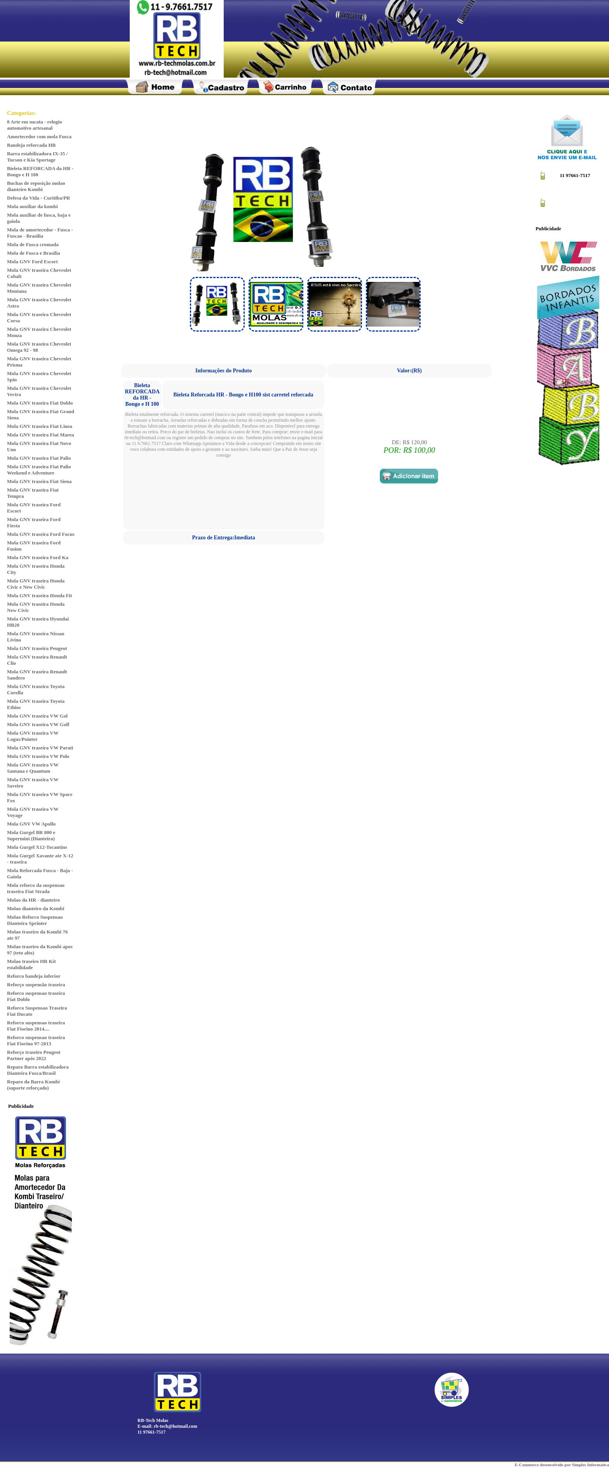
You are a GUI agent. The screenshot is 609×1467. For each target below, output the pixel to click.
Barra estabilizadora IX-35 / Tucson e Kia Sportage (37, 157)
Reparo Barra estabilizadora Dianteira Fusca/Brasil (38, 1070)
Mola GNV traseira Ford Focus (41, 534)
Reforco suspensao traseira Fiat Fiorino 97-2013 (36, 1040)
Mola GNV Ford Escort (32, 261)
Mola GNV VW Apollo (31, 824)
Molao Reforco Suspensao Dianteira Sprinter (35, 920)
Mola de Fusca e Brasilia (33, 253)
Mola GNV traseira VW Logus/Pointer (33, 736)
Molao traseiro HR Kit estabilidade (31, 964)
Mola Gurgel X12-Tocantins (37, 847)
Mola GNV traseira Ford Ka (37, 557)
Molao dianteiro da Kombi (35, 908)
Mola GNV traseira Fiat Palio (39, 458)
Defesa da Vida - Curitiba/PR (38, 198)
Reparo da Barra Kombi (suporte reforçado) (33, 1085)
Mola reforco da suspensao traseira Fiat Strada (35, 888)
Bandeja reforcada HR (31, 145)
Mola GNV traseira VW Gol (37, 716)
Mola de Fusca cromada (33, 244)
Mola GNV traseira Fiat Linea (39, 426)
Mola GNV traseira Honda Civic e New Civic (35, 584)
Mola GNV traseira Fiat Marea (40, 435)
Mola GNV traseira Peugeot (37, 648)
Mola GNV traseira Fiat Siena (39, 481)
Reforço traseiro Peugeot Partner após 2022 (34, 1055)
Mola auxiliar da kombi (32, 206)
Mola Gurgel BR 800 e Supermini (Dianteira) (31, 835)
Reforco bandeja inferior (34, 976)
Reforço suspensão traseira (36, 984)
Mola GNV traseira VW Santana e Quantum (33, 768)
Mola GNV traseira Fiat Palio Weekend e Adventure (39, 470)
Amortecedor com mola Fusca (39, 136)
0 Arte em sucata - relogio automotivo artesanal (34, 125)
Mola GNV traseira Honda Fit (39, 595)
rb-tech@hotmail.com (175, 1426)
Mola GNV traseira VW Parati (40, 748)
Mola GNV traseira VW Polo (38, 756)
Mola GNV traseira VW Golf (38, 724)
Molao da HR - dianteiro (33, 900)
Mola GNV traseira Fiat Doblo (40, 403)
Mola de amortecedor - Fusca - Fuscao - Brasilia (40, 233)
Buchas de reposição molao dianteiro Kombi (36, 186)
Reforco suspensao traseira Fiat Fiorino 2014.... (36, 1026)
